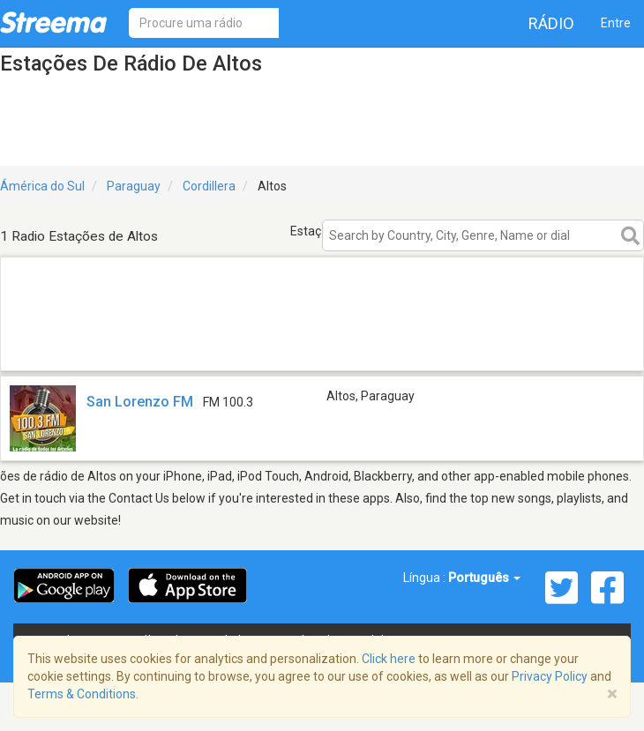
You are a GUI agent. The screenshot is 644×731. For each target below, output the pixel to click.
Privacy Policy (550, 676)
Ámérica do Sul (42, 186)
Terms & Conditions (81, 694)
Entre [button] (616, 23)
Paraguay (134, 186)
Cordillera (209, 186)
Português (484, 578)
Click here (389, 659)
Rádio (551, 23)
